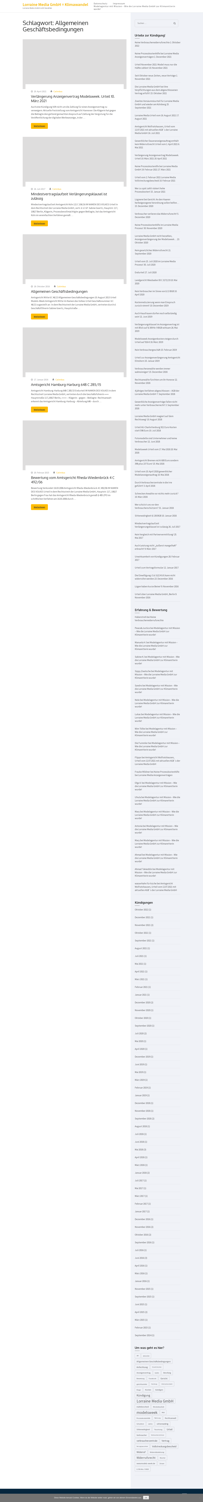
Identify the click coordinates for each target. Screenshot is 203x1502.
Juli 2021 (139, 956)
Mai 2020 (139, 1041)
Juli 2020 (139, 1033)
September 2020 (143, 1025)
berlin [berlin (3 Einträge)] (157, 1373)
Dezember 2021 (142, 917)
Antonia (138, 826)
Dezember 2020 (142, 1002)
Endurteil (139, 272)
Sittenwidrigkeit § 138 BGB (148, 515)
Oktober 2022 (141, 909)
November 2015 (142, 1288)
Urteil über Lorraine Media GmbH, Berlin (155, 594)
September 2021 (143, 940)
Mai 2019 (139, 1072)
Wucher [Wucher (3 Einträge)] (162, 1458)
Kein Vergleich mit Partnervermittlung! (154, 534)
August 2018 (141, 1126)
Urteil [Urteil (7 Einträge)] (169, 1429)
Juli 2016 (139, 1250)
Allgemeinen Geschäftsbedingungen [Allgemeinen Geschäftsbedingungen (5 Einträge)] (154, 1361)
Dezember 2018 (142, 1103)
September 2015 (143, 1296)
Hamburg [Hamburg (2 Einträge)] (154, 1384)
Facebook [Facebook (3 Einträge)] (152, 1378)
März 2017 (139, 1196)
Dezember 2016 (142, 1219)
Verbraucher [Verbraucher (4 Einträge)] (142, 1435)
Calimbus (58, 91)
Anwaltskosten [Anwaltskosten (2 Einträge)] (156, 1367)
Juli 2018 (139, 1134)
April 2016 (139, 1265)
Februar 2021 (141, 987)
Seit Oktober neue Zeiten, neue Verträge (155, 75)
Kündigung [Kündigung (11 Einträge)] (143, 1395)
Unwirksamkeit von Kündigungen (151, 556)
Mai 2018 (139, 1149)
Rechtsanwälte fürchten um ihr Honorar (154, 379)
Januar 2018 (141, 1172)
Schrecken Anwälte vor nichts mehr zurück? (156, 493)
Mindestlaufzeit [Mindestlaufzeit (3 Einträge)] (158, 1407)
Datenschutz (100, 3)
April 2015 (139, 1312)
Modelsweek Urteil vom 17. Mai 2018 (152, 449)
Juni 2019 (139, 1064)
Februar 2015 (141, 1327)
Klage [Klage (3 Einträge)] (139, 1390)
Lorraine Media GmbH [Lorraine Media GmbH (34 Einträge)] (155, 1400)
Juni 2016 (139, 1257)
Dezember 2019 (142, 1056)
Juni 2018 (139, 1141)
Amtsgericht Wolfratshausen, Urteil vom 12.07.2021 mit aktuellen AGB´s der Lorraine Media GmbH (156, 130)
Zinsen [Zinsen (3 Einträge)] (161, 1463)
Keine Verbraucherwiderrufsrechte (152, 42)
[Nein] (199, 1497)
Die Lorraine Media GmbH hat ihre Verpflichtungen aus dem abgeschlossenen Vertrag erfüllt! (156, 90)
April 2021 (139, 971)
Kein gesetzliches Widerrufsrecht (151, 250)
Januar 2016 (141, 1281)
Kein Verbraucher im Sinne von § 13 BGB (154, 291)
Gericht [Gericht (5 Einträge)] (164, 1378)
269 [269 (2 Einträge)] (138, 1356)
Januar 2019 (141, 1095)
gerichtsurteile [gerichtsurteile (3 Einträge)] (142, 1384)
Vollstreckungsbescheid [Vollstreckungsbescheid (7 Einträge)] (164, 1446)
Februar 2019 (141, 1087)
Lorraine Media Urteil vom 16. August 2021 (155, 115)
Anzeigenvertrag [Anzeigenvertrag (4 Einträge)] (144, 1373)
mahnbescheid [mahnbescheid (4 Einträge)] (143, 1407)
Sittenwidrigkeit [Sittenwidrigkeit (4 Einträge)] (143, 1429)
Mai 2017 (139, 1188)
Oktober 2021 (141, 932)
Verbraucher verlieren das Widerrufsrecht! (156, 213)
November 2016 (142, 1226)
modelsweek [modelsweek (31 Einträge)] (147, 1412)
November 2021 (142, 925)
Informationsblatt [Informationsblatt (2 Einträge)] (166, 1384)
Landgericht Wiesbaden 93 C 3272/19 (152, 280)
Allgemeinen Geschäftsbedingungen (59, 291)
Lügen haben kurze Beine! (148, 586)
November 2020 (142, 1010)
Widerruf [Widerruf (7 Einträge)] (141, 1452)
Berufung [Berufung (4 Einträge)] (167, 1373)
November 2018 (142, 1110)
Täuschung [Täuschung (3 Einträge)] (158, 1429)
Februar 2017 (141, 1203)
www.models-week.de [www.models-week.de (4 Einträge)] (146, 1463)
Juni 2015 (139, 1304)
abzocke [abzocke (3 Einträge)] (146, 1356)
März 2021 (139, 979)
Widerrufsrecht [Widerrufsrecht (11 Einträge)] (146, 1458)
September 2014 (143, 1335)
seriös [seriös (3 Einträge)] (150, 1424)
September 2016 (143, 1242)
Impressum (119, 3)
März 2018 (139, 1165)
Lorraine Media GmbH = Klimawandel (55, 4)
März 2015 (139, 1319)
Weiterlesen (39, 126)
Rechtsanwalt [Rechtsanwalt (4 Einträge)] (170, 1418)
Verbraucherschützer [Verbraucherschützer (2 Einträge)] (157, 1435)
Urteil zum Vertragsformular (149, 567)
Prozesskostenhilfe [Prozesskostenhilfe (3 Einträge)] (143, 1418)
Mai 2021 (139, 963)
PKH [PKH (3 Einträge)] (163, 1412)
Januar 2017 (141, 1211)
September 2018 (143, 1118)
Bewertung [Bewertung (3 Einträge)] (140, 1378)
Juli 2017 (139, 1180)
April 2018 (139, 1157)
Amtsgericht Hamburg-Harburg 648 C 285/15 (66, 384)
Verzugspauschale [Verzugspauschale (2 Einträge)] (142, 1446)
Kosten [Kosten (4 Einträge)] (148, 1390)
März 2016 (139, 1273)
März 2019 (139, 1079)
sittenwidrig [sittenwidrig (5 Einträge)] (162, 1423)
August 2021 (141, 948)
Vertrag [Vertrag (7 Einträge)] (165, 1440)
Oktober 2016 (141, 1234)
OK (146, 1498)
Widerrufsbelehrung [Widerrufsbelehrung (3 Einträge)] (157, 1452)
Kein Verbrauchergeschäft (147, 349)
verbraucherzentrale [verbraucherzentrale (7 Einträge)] (147, 1440)
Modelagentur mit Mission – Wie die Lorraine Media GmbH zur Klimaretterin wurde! (134, 7)
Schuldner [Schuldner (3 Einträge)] (140, 1424)
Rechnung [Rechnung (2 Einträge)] (157, 1418)
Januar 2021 (141, 994)
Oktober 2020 (141, 1017)
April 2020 (139, 1048)
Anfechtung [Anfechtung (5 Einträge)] (142, 1367)
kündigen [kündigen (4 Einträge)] (159, 1390)
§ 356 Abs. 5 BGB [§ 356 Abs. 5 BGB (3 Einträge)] (143, 1469)
